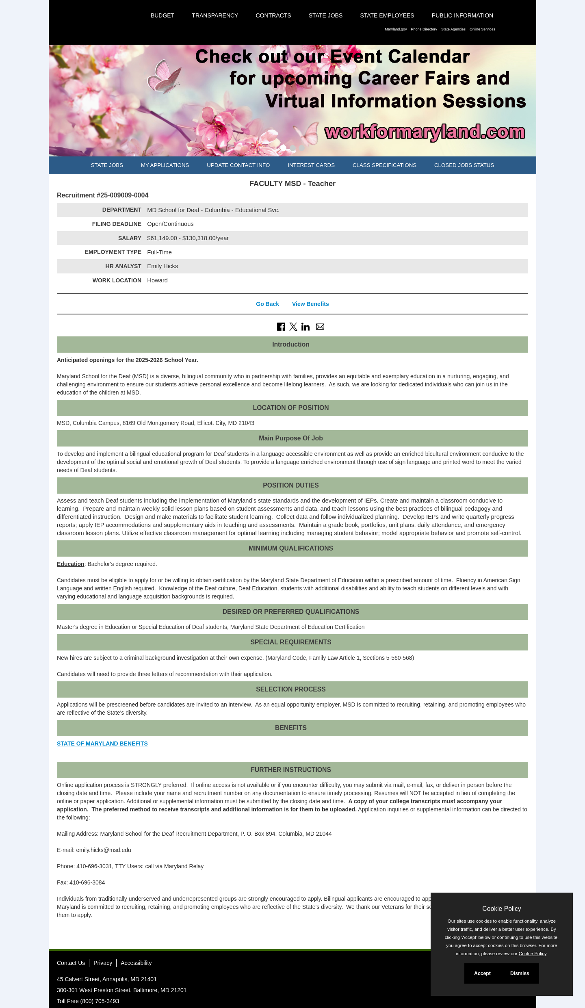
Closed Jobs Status (464, 165)
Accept (482, 973)
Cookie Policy (501, 908)
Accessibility (136, 963)
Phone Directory (424, 29)
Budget (162, 15)
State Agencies (453, 29)
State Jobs (326, 15)
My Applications (165, 165)
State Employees (387, 15)
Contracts (273, 15)
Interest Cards (311, 165)
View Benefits (310, 304)
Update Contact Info (238, 165)
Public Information (462, 15)
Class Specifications (384, 165)
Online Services (482, 29)
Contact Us (71, 963)
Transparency (215, 15)
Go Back (267, 304)
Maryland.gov (396, 29)
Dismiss (519, 973)
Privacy (102, 963)
